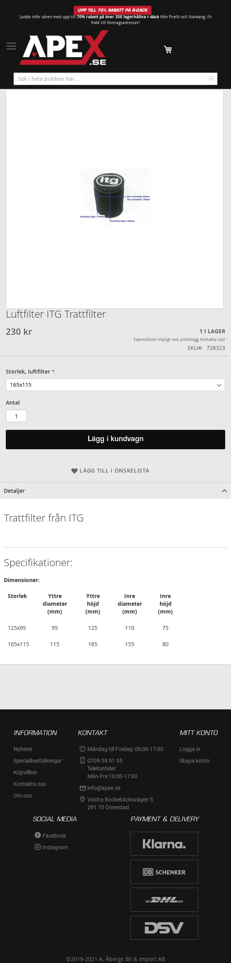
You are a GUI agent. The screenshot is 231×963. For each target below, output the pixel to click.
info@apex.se (103, 788)
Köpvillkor (25, 772)
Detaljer (14, 490)
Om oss (23, 796)
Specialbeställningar (38, 761)
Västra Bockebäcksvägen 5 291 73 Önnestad (120, 803)
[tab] (115, 490)
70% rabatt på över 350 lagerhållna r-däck (118, 16)
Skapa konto (194, 761)
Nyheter (23, 749)
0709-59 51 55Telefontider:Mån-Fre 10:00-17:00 (112, 768)
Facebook (54, 836)
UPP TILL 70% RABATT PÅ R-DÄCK (113, 10)
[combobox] (115, 79)
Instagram (55, 847)
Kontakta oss (30, 784)
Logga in (189, 749)
